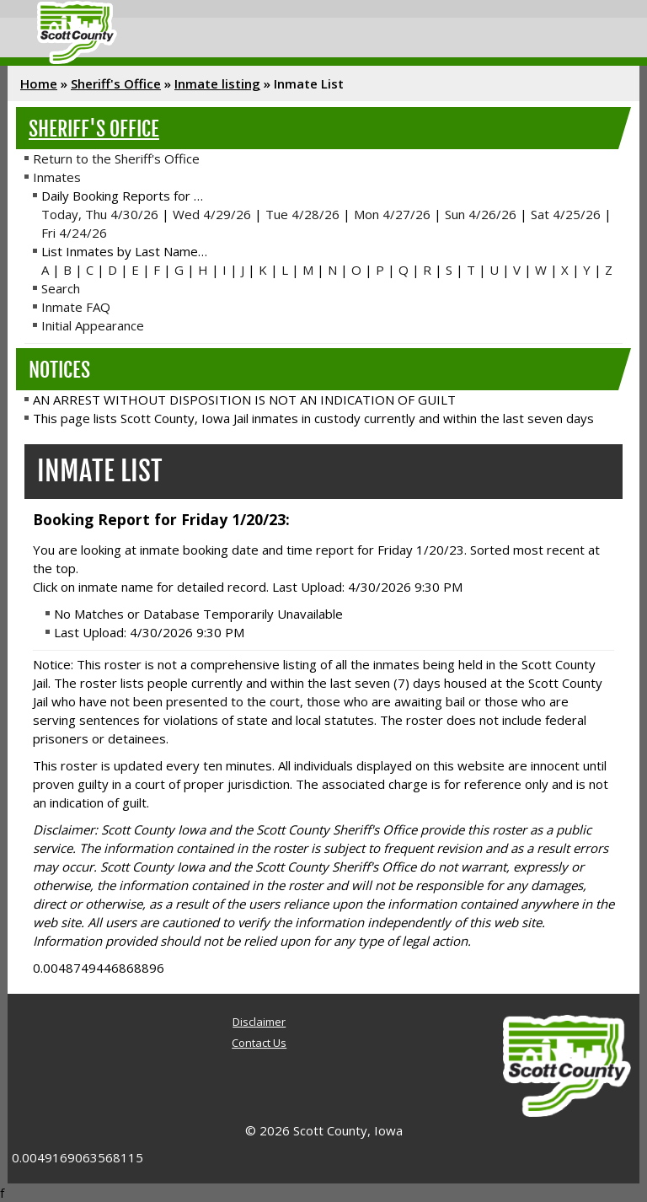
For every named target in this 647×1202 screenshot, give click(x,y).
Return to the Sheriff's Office (116, 158)
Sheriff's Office (116, 83)
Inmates (57, 177)
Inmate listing (217, 83)
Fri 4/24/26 (74, 232)
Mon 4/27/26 (392, 214)
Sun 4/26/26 (480, 214)
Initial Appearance (92, 325)
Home (38, 83)
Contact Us (259, 1042)
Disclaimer (259, 1021)
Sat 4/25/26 (566, 214)
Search (60, 288)
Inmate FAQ (75, 306)
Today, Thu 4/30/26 (99, 214)
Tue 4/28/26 (302, 214)
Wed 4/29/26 (212, 214)
